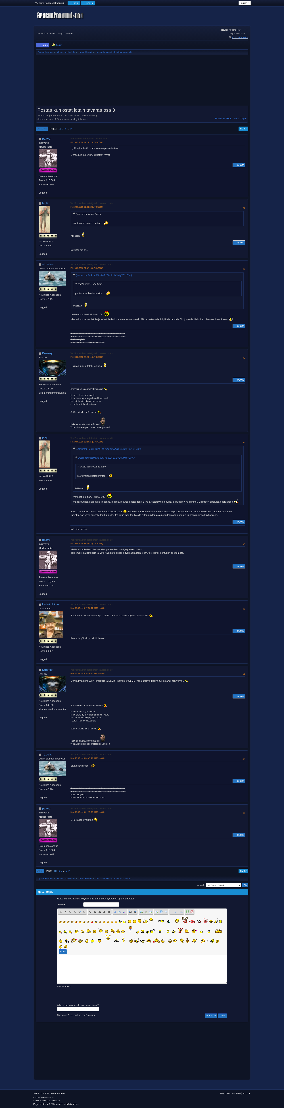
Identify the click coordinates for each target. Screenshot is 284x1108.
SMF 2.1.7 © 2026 (41, 1093)
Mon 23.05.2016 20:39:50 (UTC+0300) (87, 673)
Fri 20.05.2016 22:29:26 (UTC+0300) (86, 442)
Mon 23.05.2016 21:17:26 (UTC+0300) (87, 812)
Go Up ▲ (247, 1093)
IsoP (45, 203)
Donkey (47, 353)
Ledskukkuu (50, 604)
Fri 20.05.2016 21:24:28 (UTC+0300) (86, 207)
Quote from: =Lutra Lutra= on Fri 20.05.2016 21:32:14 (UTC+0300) (108, 449)
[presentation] (84, 995)
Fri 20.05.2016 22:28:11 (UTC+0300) (86, 357)
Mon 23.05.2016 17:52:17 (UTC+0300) (87, 608)
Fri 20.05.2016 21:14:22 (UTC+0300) (86, 142)
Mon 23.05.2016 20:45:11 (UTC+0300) (87, 758)
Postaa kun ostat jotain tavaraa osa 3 (89, 138)
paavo (46, 138)
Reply (243, 129)
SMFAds (36, 1097)
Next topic (240, 118)
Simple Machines (57, 1093)
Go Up (40, 871)
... (68, 128)
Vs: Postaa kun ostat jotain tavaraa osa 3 (91, 203)
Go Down (42, 129)
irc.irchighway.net (240, 37)
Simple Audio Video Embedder (46, 1100)
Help (222, 1093)
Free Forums (48, 1097)
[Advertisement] (142, 81)
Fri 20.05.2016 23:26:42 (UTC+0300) (86, 543)
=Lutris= (47, 264)
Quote (238, 165)
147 (72, 128)
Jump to (201, 885)
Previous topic (223, 118)
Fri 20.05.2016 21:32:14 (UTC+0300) (86, 268)
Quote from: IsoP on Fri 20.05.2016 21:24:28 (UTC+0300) (104, 275)
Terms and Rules (233, 1093)
